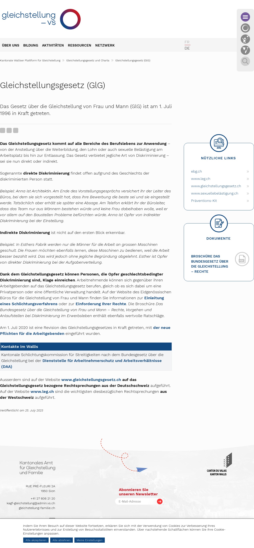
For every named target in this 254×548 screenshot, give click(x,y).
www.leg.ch (42, 391)
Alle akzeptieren (36, 540)
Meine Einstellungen (89, 540)
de (187, 48)
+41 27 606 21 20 (43, 498)
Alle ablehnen (61, 540)
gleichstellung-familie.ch (37, 508)
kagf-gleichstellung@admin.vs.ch (31, 503)
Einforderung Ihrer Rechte (101, 303)
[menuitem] (12, 45)
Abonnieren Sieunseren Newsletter (138, 491)
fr (187, 42)
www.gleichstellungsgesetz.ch (91, 379)
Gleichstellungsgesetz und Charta (87, 60)
